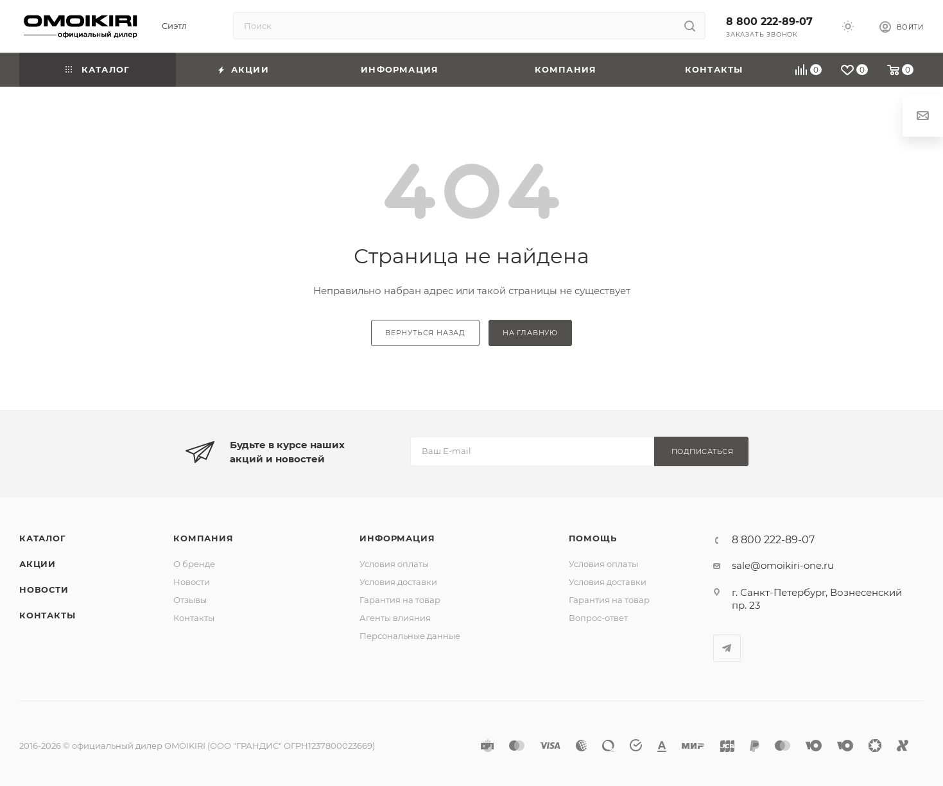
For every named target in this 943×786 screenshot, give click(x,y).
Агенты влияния (395, 618)
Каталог (42, 538)
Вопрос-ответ (598, 618)
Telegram (727, 648)
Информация (397, 538)
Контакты (47, 615)
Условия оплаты (394, 564)
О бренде (194, 564)
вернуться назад (425, 332)
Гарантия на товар (399, 600)
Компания (203, 538)
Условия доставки (398, 582)
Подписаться (702, 451)
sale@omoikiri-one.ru (783, 565)
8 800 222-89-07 (769, 21)
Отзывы (190, 600)
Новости (44, 589)
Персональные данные (409, 636)
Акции (37, 564)
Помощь (593, 538)
